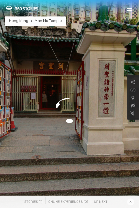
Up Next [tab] (101, 202)
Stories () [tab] (33, 202)
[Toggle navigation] (129, 8)
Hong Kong (18, 20)
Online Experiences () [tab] (68, 202)
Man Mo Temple (48, 20)
